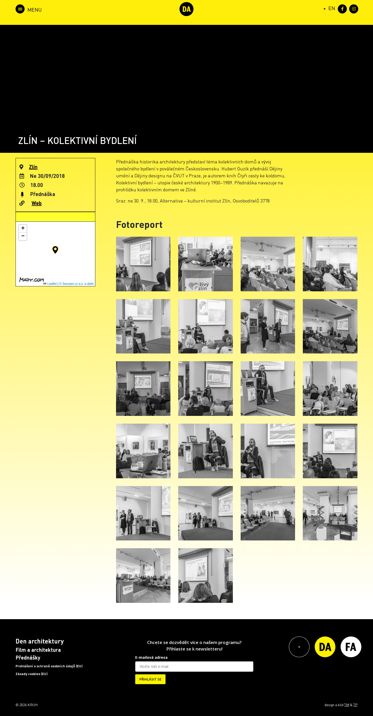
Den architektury (40, 641)
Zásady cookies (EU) (32, 674)
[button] (55, 250)
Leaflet (49, 284)
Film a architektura (38, 649)
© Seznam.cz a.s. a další (76, 284)
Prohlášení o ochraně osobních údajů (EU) (49, 666)
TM (346, 704)
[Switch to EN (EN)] (331, 8)
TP (355, 704)
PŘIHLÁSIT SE (150, 679)
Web (37, 203)
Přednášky (28, 657)
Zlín (33, 166)
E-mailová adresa (151, 657)
